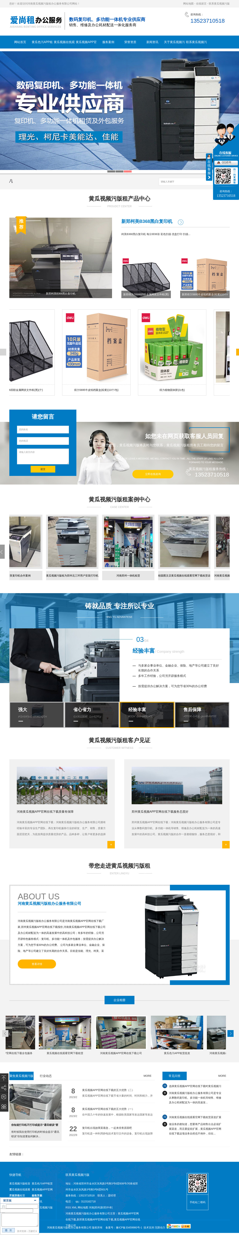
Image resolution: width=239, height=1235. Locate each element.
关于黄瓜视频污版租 (174, 44)
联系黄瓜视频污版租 (196, 44)
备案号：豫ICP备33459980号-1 (123, 1227)
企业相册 (119, 1000)
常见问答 (175, 1075)
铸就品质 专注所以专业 (119, 606)
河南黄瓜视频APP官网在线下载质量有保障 (45, 811)
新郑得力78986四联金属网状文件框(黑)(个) (146, 295)
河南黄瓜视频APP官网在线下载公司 (121, 1053)
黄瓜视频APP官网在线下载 (86, 44)
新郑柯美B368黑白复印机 (61, 293)
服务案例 (108, 42)
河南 (91, 1207)
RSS (69, 1207)
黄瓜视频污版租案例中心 (119, 499)
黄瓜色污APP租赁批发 (177, 1053)
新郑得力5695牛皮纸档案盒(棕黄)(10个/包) (205, 295)
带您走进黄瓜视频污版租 (119, 866)
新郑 (103, 1207)
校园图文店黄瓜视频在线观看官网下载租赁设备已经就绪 (185, 577)
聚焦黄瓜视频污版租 (21, 1077)
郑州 (97, 1207)
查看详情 (37, 963)
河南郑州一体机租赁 (129, 575)
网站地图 (188, 3)
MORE (147, 1075)
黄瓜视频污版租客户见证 (119, 740)
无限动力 (160, 1227)
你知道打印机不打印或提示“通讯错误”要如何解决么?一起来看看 (34, 1126)
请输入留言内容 (43, 456)
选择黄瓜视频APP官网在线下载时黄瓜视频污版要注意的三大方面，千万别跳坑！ (195, 1088)
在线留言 (201, 3)
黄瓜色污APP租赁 (42, 44)
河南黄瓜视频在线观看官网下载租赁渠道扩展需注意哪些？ (195, 1119)
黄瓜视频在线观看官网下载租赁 (64, 44)
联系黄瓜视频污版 (219, 3)
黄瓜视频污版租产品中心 (119, 199)
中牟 (109, 1207)
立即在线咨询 (153, 474)
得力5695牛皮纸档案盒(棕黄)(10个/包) (97, 389)
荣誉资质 (130, 42)
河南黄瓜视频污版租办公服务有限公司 (49, 903)
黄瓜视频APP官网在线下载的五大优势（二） (108, 1090)
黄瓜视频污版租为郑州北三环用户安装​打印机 (73, 575)
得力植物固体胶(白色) (172, 389)
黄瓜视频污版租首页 (19, 1184)
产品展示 (14, 1195)
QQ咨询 (226, 162)
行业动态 (46, 1075)
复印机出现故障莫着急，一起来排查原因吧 (107, 1127)
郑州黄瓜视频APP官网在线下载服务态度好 (160, 811)
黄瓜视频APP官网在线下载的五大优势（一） (108, 1108)
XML (75, 1207)
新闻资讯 (152, 42)
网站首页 (20, 42)
